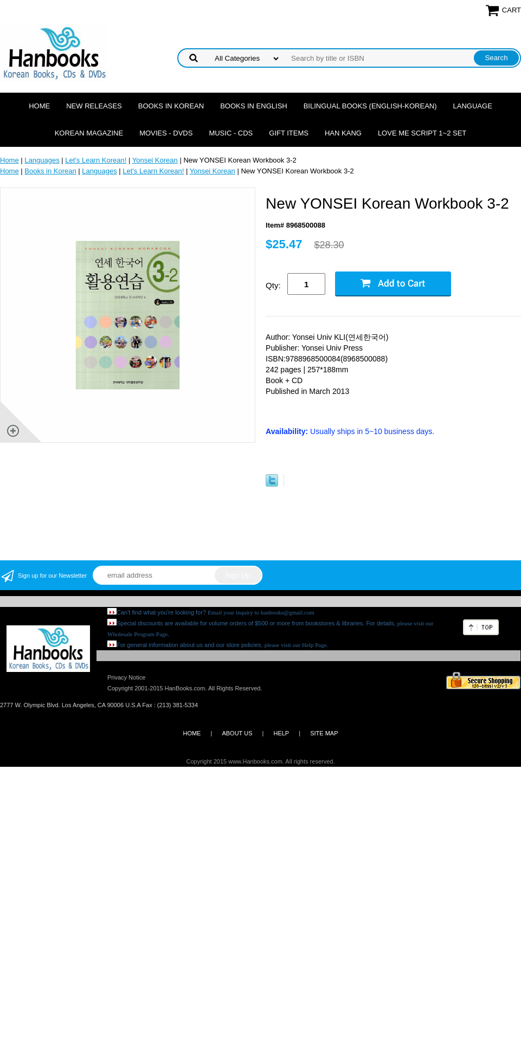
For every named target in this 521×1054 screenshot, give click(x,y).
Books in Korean (171, 106)
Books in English (253, 106)
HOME (192, 733)
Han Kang (343, 133)
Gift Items (288, 133)
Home (39, 106)
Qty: (273, 285)
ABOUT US (237, 733)
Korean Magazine (89, 133)
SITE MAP (324, 733)
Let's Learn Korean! (95, 160)
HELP (281, 733)
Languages (41, 160)
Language (472, 106)
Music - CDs (231, 133)
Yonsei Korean (155, 160)
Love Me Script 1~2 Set (422, 133)
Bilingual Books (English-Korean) (370, 106)
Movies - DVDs (165, 133)
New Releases (94, 106)
